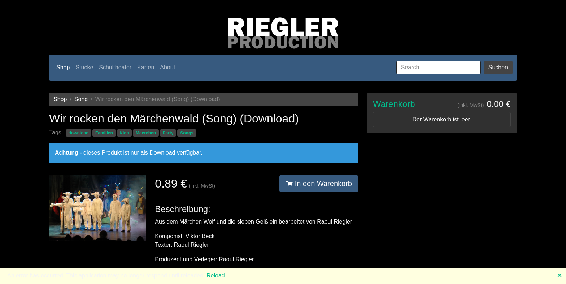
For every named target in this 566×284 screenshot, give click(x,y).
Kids (124, 132)
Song (81, 99)
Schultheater (115, 67)
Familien (104, 132)
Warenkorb (394, 104)
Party (168, 132)
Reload (215, 275)
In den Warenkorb (319, 183)
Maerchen (146, 132)
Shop (63, 67)
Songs (186, 132)
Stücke (84, 67)
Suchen (498, 67)
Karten (145, 67)
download (78, 132)
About (167, 67)
